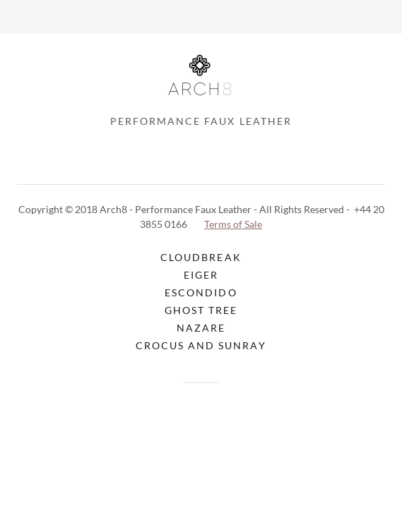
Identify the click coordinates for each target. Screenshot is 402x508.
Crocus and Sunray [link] (201, 345)
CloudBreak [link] (200, 257)
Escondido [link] (201, 292)
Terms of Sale (233, 224)
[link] (201, 80)
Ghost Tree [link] (201, 310)
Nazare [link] (201, 328)
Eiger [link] (201, 275)
